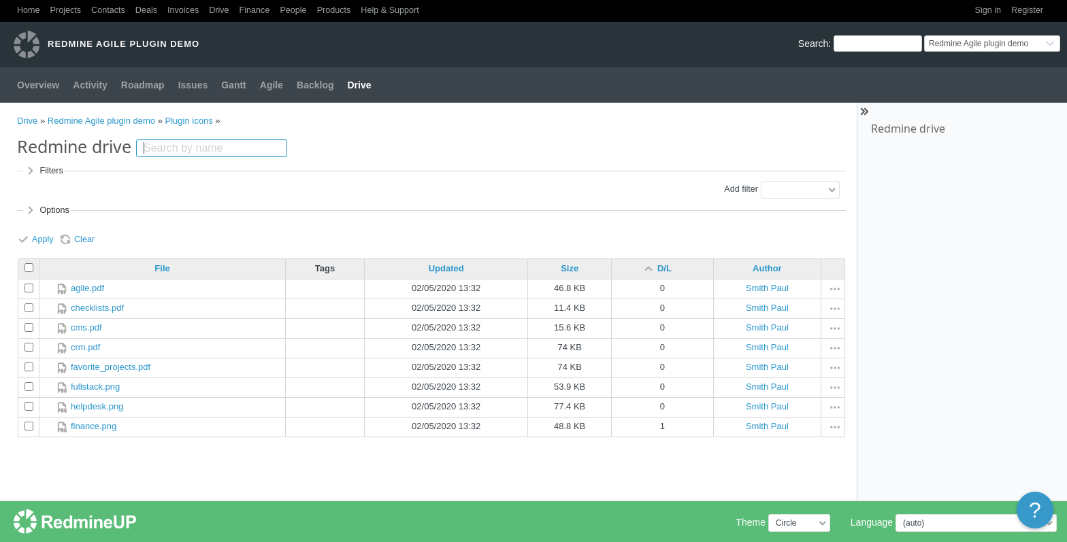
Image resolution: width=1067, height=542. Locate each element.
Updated (446, 268)
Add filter (741, 189)
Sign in (988, 10)
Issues (193, 85)
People (293, 10)
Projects (66, 10)
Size (569, 268)
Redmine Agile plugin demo (101, 121)
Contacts (108, 10)
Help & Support (389, 10)
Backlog (315, 85)
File (161, 268)
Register (1027, 10)
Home (28, 10)
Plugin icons (189, 121)
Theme (751, 522)
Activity (90, 85)
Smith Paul (767, 288)
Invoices (183, 10)
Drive (219, 10)
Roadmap (143, 85)
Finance (255, 10)
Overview (38, 85)
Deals (146, 10)
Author (767, 268)
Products (334, 10)
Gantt (233, 85)
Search (813, 43)
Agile (271, 85)
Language (872, 522)
